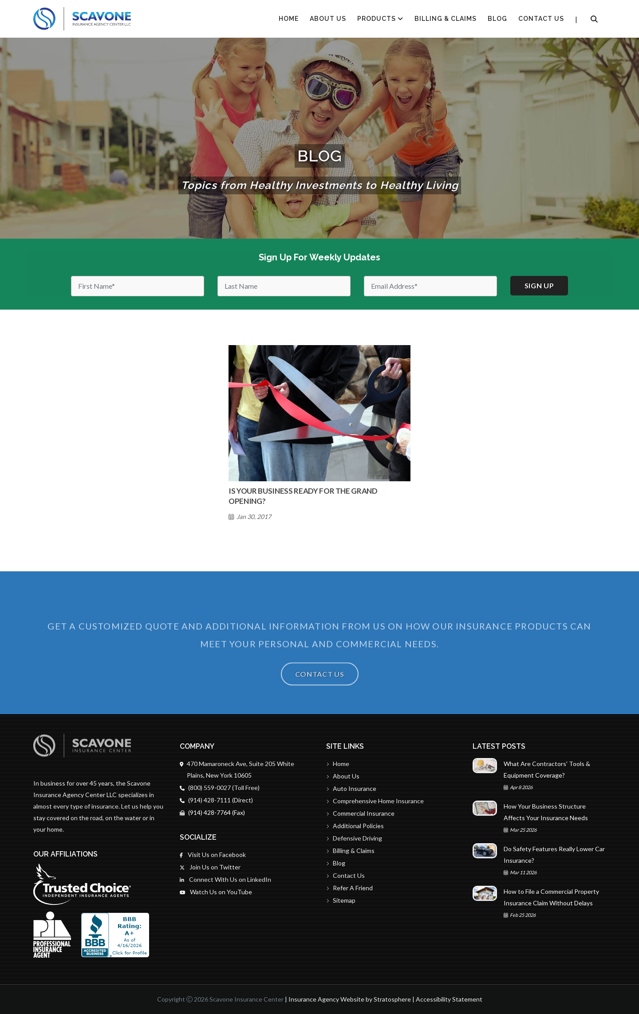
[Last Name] (284, 286)
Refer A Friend (349, 888)
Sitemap (340, 900)
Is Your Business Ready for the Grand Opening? (303, 496)
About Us (328, 18)
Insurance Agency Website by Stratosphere (349, 999)
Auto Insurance (351, 788)
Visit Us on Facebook (213, 854)
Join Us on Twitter (210, 867)
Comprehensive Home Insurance (375, 801)
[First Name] (137, 286)
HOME (289, 18)
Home (337, 763)
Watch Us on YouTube (216, 892)
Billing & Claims (445, 18)
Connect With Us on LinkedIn (225, 879)
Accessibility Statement (449, 999)
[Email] (430, 286)
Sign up (539, 285)
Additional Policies (355, 825)
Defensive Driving (354, 838)
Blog (497, 18)
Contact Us (541, 18)
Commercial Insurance (360, 813)
